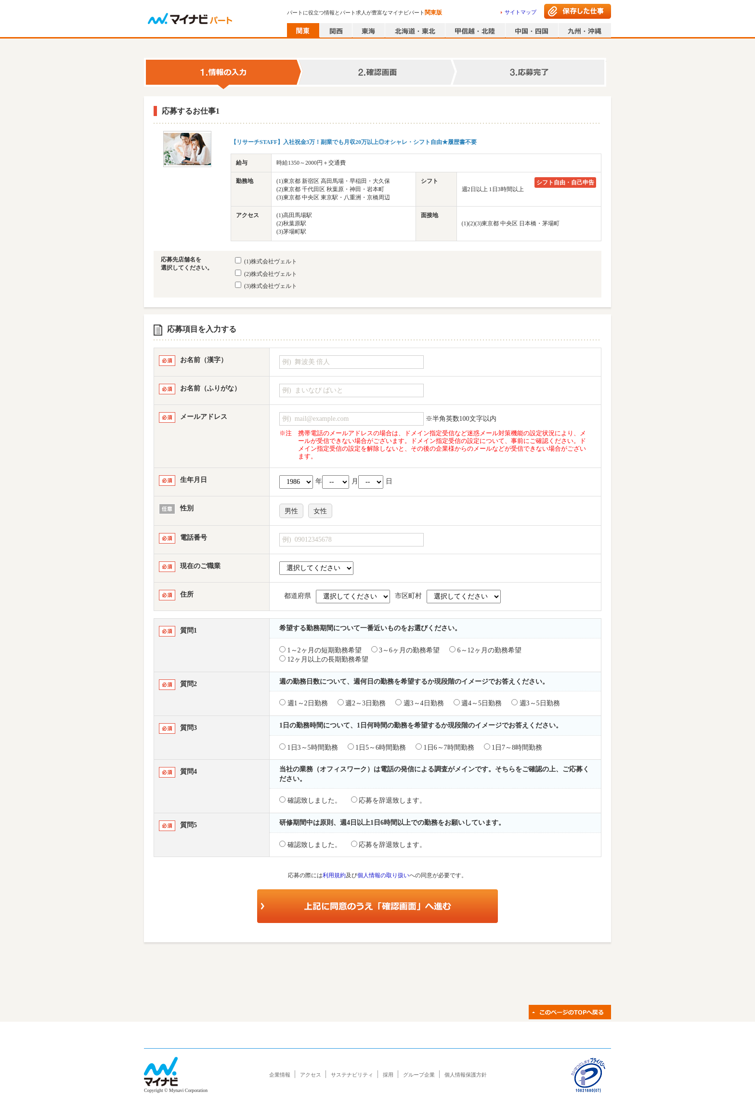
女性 (320, 511)
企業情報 (279, 1075)
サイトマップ (520, 12)
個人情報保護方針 (465, 1075)
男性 (291, 511)
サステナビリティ (352, 1075)
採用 (388, 1075)
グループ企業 (419, 1075)
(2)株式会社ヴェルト (266, 273)
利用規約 (334, 875)
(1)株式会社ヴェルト (266, 261)
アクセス (310, 1075)
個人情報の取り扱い (383, 875)
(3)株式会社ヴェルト (266, 285)
